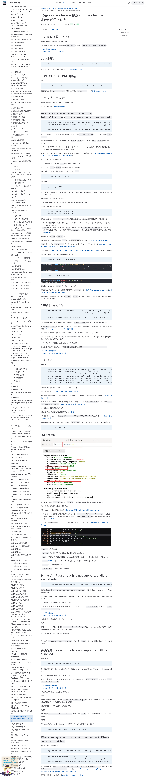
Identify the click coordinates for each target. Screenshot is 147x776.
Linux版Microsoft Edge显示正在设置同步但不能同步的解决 (21, 115)
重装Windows (15, 756)
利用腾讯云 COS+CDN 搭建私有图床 (21, 544)
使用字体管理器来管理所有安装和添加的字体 (21, 526)
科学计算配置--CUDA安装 (19, 661)
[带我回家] (11, 3)
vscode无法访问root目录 (19, 342)
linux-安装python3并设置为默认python (21, 68)
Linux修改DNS (16, 97)
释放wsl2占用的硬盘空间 (19, 753)
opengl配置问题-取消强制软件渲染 (21, 190)
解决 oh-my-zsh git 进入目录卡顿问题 (21, 677)
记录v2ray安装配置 (17, 705)
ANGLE (50, 561)
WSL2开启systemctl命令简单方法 (21, 451)
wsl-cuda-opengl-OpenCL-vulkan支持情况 (20, 409)
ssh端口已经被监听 (17, 222)
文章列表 (65, 3)
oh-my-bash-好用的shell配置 (21, 164)
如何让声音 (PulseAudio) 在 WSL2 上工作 (20, 588)
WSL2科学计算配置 (17, 466)
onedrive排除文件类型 (18, 180)
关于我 (89, 3)
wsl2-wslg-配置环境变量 (19, 424)
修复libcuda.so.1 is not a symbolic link (19, 531)
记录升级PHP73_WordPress (20, 729)
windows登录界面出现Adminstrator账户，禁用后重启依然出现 (21, 394)
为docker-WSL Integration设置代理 (21, 517)
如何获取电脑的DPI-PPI (19, 584)
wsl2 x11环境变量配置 (18, 416)
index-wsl (54, 30)
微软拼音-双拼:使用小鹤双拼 (20, 630)
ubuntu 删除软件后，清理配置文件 (21, 243)
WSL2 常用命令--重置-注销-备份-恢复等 (21, 420)
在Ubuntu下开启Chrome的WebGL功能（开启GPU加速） (21, 558)
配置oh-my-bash (16, 744)
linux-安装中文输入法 (18, 72)
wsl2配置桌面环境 (17, 487)
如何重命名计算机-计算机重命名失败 (21, 593)
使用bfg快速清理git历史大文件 (21, 522)
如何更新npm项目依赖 (18, 576)
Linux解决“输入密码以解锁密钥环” (21, 124)
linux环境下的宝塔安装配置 (20, 120)
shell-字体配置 (16, 219)
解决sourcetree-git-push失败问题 (21, 688)
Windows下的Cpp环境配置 (20, 369)
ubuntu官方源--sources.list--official (21, 263)
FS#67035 (50, 519)
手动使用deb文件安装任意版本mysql (21, 634)
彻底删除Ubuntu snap (18, 627)
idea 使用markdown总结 (19, 13)
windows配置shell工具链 (19, 405)
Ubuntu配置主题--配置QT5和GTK (21, 274)
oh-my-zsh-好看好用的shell (20, 167)
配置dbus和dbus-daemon (20, 738)
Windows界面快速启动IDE (20, 389)
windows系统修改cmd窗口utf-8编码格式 (21, 400)
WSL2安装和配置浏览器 (19, 444)
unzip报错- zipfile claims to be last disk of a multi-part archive (21, 291)
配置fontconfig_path (99, 91)
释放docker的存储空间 (18, 750)
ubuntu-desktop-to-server (20, 247)
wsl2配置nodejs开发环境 (19, 478)
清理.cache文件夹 (17, 652)
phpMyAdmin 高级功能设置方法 (21, 195)
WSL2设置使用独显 (17, 469)
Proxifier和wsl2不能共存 (19, 199)
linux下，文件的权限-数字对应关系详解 (21, 88)
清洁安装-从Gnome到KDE (19, 649)
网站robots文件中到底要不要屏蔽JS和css (21, 671)
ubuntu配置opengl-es (18, 270)
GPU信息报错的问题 (126, 32)
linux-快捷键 (15, 78)
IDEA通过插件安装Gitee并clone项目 (21, 17)
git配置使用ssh (16, 7)
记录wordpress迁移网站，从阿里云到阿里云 (21, 720)
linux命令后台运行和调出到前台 (21, 103)
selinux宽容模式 (16, 216)
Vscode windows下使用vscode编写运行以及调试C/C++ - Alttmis (21, 330)
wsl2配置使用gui (16, 484)
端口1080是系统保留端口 (19, 667)
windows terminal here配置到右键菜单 (21, 356)
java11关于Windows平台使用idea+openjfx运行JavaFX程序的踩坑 (21, 37)
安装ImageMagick (17, 605)
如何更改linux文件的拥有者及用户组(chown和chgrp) (21, 572)
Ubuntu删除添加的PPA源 (19, 250)
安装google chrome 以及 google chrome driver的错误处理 (21, 600)
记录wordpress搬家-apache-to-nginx (21, 715)
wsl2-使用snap (16, 430)
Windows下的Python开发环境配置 (21, 382)
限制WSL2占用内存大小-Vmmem (19, 761)
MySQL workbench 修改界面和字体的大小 (21, 135)
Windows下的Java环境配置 (20, 372)
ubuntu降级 (15, 279)
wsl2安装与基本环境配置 (19, 441)
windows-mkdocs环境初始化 (21, 360)
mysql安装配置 (16, 147)
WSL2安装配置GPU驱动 (19, 447)
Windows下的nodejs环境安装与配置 (21, 376)
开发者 (79, 3)
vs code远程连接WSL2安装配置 (21, 319)
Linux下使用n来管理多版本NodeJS (20, 93)
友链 (84, 3)
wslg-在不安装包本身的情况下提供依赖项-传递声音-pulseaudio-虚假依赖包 (21, 495)
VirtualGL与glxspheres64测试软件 (21, 308)
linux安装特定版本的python (20, 106)
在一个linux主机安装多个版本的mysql (21, 563)
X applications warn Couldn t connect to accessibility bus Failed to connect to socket (21, 503)
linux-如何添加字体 (17, 64)
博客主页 (58, 3)
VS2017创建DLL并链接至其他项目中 (21, 324)
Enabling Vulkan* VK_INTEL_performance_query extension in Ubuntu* (75, 250)
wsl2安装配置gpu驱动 (50, 49)
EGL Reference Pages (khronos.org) (65, 391)
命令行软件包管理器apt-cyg (20, 554)
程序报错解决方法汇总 (18, 664)
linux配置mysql (16, 128)
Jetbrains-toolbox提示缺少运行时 (21, 43)
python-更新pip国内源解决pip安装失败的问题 (21, 208)
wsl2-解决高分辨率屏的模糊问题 (21, 437)
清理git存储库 (15, 655)
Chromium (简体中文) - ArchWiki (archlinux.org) (83, 510)
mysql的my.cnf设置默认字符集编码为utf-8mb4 (21, 154)
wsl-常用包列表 (16, 413)
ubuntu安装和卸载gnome (19, 259)
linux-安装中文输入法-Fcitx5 (20, 75)
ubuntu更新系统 (16, 267)
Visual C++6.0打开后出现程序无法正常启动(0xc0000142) (21, 313)
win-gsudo (14, 345)
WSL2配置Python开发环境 (20, 481)
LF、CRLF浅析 (16, 50)
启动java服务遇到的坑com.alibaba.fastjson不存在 (20, 550)
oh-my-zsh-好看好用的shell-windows (21, 171)
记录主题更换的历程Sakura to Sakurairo (21, 725)
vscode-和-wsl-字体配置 (19, 336)
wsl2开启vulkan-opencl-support (95, 290)
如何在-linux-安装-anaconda (21, 567)
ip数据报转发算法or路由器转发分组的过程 (21, 31)
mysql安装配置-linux (18, 150)
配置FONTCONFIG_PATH (19, 741)
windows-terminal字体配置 (20, 363)
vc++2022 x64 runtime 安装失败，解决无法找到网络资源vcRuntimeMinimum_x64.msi (21, 299)
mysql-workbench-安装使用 (20, 139)
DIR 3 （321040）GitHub (99, 240)
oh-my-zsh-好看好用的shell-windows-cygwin (21, 176)
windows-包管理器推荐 (19, 366)
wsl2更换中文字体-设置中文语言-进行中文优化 (21, 462)
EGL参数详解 (124, 35)
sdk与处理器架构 (16, 213)
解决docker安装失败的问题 (20, 684)
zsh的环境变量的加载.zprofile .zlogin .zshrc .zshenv (21, 512)
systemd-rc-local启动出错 (20, 225)
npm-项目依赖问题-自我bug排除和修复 (21, 160)
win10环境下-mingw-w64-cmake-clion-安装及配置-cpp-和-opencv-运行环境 (21, 350)
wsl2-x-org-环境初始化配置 (20, 427)
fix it (72, 412)
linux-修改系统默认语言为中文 (21, 61)
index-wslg (48, 232)
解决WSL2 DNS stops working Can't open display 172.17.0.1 (21, 693)
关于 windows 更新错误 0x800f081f (19, 536)
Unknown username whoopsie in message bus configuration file (21, 284)
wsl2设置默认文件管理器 (19, 472)
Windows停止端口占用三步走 (21, 386)
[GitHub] (125, 2)
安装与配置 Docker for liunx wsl (20, 612)
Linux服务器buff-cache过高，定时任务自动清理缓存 (21, 110)
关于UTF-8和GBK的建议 (19, 540)
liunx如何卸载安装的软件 (19, 131)
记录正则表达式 (16, 735)
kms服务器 (14, 47)
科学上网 (14, 658)
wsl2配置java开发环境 (18, 475)
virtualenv (14, 304)
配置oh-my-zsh (16, 747)
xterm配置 (14, 508)
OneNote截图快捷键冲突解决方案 (21, 184)
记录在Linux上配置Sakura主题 (21, 732)
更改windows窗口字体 (18, 643)
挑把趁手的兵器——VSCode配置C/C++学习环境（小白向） (21, 639)
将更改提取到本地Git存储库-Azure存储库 (20, 623)
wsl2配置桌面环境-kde (18, 490)
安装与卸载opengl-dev (18, 608)
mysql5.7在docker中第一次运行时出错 (21, 143)
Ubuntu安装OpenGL (18, 253)
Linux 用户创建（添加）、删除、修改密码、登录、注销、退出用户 (21, 56)
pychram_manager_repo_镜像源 (21, 203)
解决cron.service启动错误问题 (21, 681)
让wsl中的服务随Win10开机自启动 (21, 698)
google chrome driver (18, 10)
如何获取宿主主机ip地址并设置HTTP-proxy (21, 580)
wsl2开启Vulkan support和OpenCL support (20, 457)
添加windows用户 (17, 646)
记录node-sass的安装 (18, 702)
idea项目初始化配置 (17, 21)
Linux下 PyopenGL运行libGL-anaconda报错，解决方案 (21, 82)
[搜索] (137, 3)
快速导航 (72, 3)
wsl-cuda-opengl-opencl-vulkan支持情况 (58, 329)
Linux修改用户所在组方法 (19, 100)
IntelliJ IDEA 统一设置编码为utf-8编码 (20, 25)
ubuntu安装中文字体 (18, 256)
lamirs (45, 24)
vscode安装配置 (16, 339)
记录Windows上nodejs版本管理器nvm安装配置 (21, 710)
